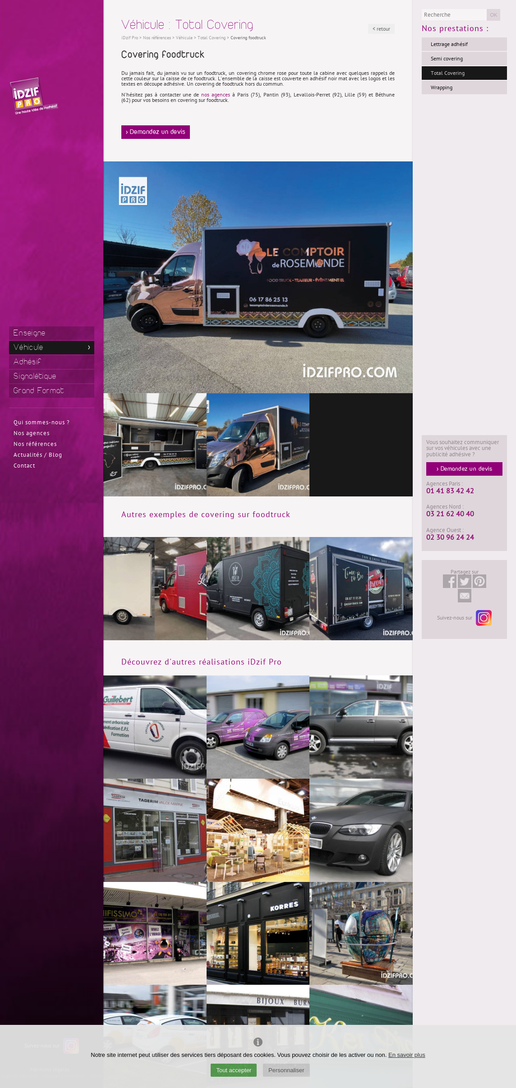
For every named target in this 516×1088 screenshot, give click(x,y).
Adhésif (27, 361)
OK (493, 15)
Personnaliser (286, 1070)
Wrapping (441, 87)
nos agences (215, 95)
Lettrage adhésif (449, 44)
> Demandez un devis (156, 132)
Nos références (35, 444)
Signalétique (35, 376)
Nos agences (32, 433)
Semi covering (447, 58)
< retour (381, 29)
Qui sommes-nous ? (42, 422)
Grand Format (39, 390)
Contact (24, 465)
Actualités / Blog (38, 455)
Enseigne (30, 333)
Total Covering (448, 73)
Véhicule (28, 347)
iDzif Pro (129, 38)
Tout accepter (233, 1070)
